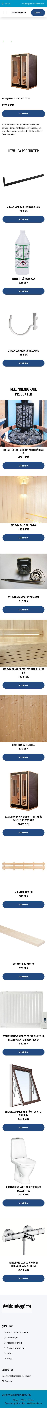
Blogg (9, 1358)
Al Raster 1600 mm (24, 892)
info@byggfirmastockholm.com (33, 4)
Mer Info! (23, 113)
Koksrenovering (14, 1342)
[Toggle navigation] (5, 12)
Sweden (7, 4)
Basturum (18, 41)
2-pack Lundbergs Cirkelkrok (23, 350)
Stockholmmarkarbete (17, 1332)
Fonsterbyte (12, 1337)
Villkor (31, 1400)
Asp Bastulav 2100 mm (23, 964)
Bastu (7, 41)
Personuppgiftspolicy (15, 1403)
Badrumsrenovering (16, 1348)
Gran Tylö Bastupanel (23, 744)
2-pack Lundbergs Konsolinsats (23, 206)
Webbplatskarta (34, 1403)
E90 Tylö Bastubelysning (23, 525)
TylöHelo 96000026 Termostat (23, 597)
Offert (38, 12)
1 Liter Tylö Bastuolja (23, 278)
